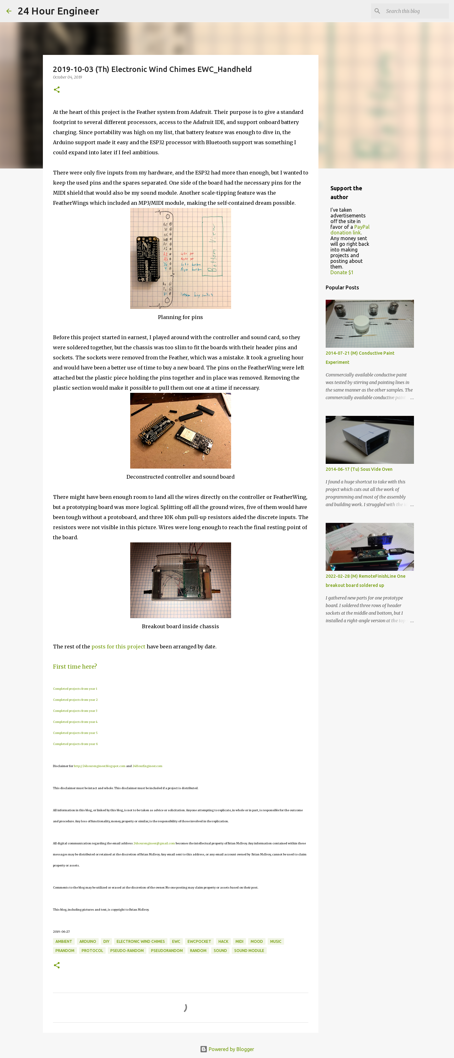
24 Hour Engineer (58, 10)
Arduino (87, 941)
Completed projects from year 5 (75, 733)
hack (223, 941)
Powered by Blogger (227, 1049)
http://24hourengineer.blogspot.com (99, 766)
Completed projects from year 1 (75, 688)
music (276, 941)
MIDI (239, 941)
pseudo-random (127, 951)
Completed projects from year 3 (75, 710)
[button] (57, 90)
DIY (106, 941)
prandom (64, 951)
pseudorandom (167, 951)
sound (220, 951)
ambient (63, 941)
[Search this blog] (416, 11)
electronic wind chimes (141, 941)
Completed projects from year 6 (75, 744)
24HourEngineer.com (147, 766)
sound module (249, 951)
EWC (176, 941)
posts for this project (118, 646)
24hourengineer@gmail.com (154, 843)
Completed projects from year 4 (75, 722)
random (198, 951)
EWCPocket (199, 941)
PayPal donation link (350, 229)
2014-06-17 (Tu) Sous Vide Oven (359, 469)
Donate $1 (342, 272)
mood (257, 941)
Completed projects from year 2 (75, 699)
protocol (92, 951)
